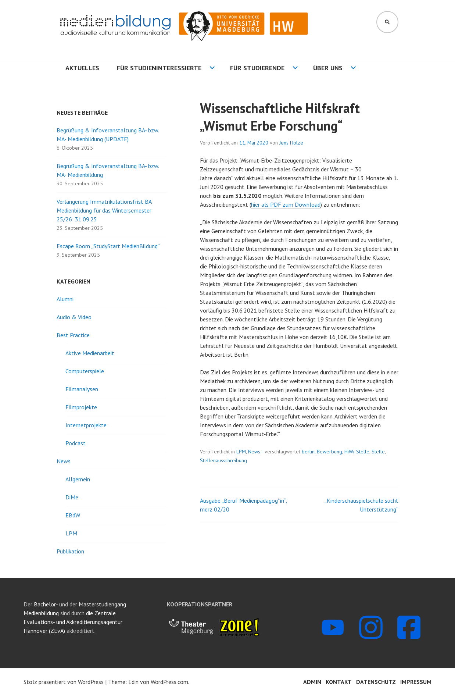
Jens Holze (291, 142)
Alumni (65, 299)
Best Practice (73, 335)
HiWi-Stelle (356, 451)
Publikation (70, 551)
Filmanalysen (81, 389)
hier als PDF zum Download (285, 204)
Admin (312, 681)
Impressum (415, 681)
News (254, 451)
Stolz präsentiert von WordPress (64, 681)
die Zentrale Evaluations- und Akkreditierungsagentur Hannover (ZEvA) (73, 621)
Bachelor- (46, 604)
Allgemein (77, 479)
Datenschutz (376, 681)
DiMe (71, 497)
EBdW (72, 515)
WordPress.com (169, 681)
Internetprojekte (86, 425)
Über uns (328, 68)
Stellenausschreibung (223, 460)
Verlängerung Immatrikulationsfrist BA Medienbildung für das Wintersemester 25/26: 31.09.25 (104, 210)
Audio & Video (74, 317)
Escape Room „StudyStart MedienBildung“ (108, 246)
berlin (308, 451)
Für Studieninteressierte (159, 68)
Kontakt (339, 681)
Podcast (75, 443)
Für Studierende (257, 68)
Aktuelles (82, 68)
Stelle (378, 451)
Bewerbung (329, 451)
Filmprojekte (81, 407)
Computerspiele (84, 371)
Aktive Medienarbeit (89, 353)
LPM (241, 451)
